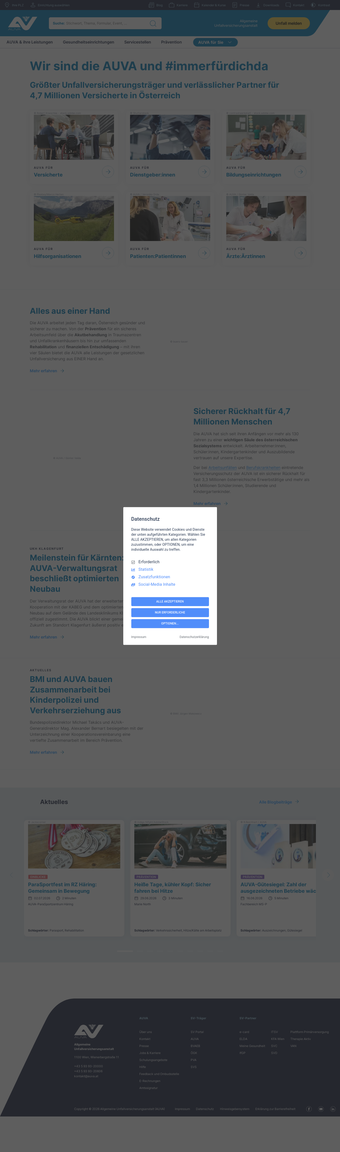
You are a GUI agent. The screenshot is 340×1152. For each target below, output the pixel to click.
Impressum (138, 637)
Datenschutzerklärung (194, 637)
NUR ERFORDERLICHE (170, 612)
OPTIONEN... (170, 623)
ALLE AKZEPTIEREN (170, 601)
